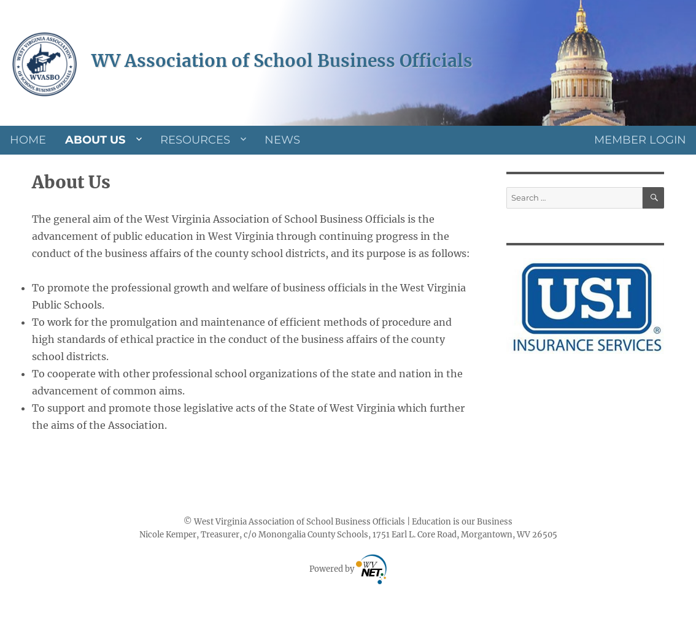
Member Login (640, 140)
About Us (95, 140)
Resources (195, 140)
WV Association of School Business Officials (282, 61)
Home (28, 140)
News (282, 140)
